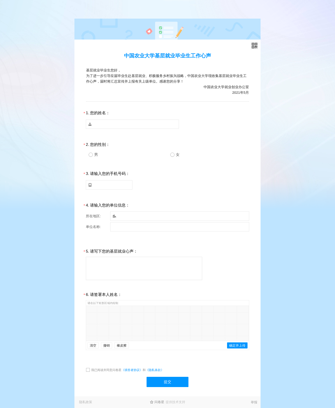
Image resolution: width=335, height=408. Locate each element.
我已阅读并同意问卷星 (106, 370)
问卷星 (159, 402)
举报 (254, 402)
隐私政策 (85, 402)
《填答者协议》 (132, 370)
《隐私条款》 (155, 370)
